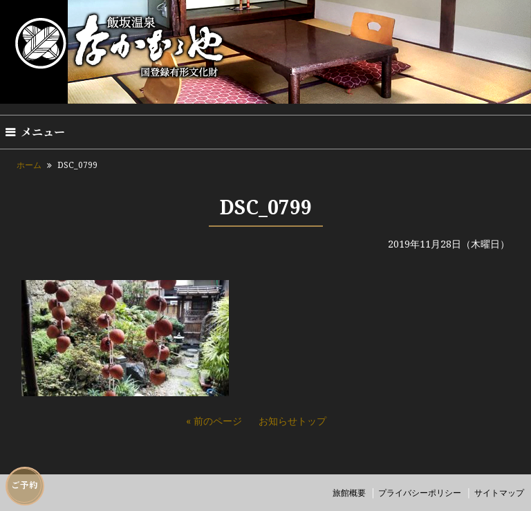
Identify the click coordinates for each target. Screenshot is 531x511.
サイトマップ (499, 493)
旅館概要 (349, 493)
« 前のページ (214, 420)
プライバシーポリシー (419, 493)
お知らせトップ (292, 420)
